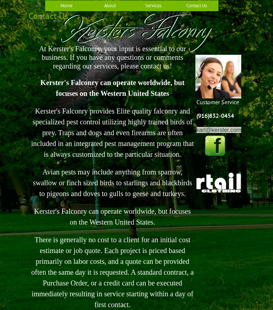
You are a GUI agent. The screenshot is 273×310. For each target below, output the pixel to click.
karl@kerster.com (219, 130)
